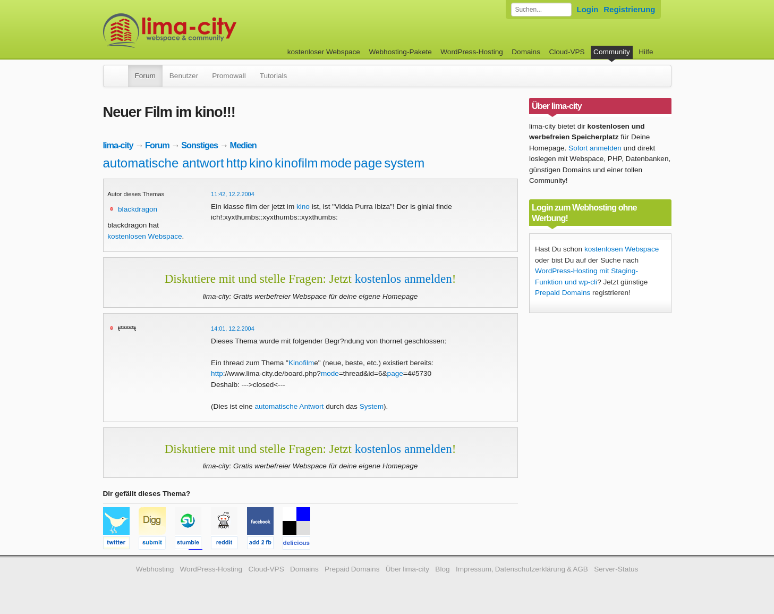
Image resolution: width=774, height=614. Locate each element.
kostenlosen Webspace (144, 236)
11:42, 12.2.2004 (232, 194)
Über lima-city (407, 569)
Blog (442, 569)
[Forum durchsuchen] (541, 9)
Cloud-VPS (566, 52)
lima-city (118, 145)
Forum (145, 76)
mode (336, 163)
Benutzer (183, 76)
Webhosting (155, 569)
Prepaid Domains (562, 293)
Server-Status (616, 569)
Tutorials (273, 76)
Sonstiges (199, 145)
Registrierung (629, 9)
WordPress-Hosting (471, 52)
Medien (243, 145)
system (404, 163)
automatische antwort (163, 163)
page (368, 163)
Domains (526, 52)
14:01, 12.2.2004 (232, 328)
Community (611, 52)
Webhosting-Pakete (400, 52)
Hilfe (646, 52)
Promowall (228, 76)
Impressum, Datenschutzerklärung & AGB (522, 569)
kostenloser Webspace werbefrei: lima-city (209, 30)
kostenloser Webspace (323, 52)
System (372, 406)
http (236, 163)
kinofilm (296, 163)
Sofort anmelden (595, 148)
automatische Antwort (289, 406)
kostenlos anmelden (403, 278)
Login (588, 9)
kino (261, 163)
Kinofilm (301, 363)
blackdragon (137, 209)
